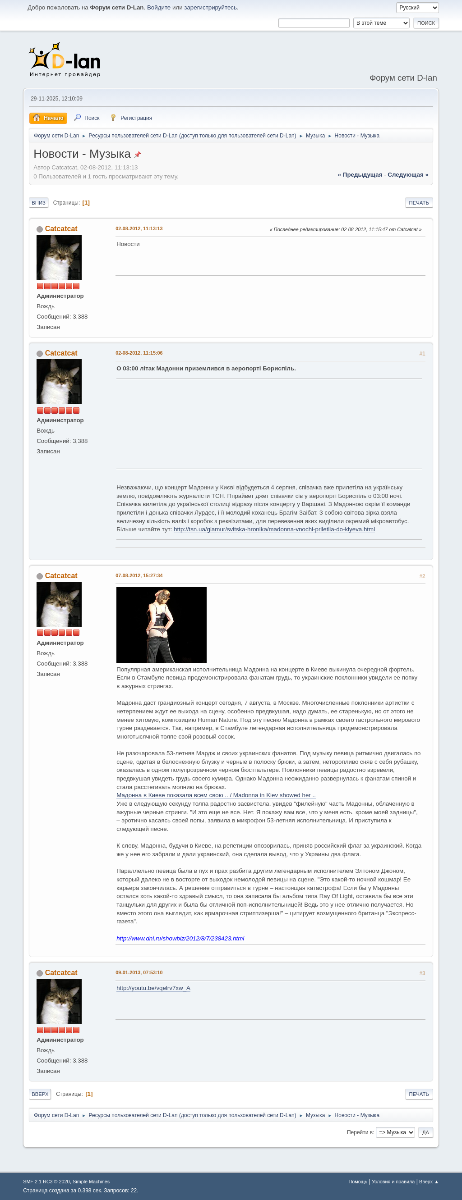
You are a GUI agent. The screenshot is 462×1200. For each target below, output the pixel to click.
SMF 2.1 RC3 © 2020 (46, 1181)
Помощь (357, 1181)
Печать (419, 202)
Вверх (40, 1094)
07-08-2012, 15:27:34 (139, 575)
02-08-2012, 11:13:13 (139, 228)
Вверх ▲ (429, 1181)
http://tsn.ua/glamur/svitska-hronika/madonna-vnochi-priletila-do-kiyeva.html (274, 529)
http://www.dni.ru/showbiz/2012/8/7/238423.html (180, 938)
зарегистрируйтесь (210, 7)
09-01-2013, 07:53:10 (139, 972)
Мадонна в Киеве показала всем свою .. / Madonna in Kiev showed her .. (216, 795)
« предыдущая (360, 174)
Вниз (39, 202)
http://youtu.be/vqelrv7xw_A (153, 988)
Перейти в (360, 1132)
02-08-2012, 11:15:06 (139, 353)
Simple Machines (91, 1181)
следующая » (408, 174)
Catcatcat (61, 229)
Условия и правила (393, 1181)
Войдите (159, 7)
